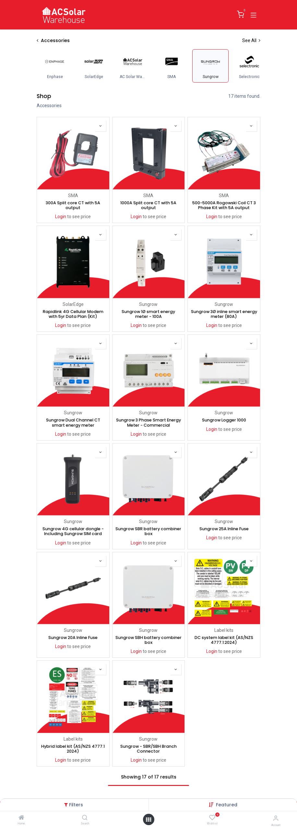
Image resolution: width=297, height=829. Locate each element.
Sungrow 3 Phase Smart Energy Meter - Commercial (148, 422)
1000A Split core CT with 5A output (148, 205)
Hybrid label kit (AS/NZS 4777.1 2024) (73, 749)
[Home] (21, 818)
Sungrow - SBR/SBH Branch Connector (148, 749)
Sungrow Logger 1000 (224, 420)
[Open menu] (148, 819)
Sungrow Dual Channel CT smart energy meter (73, 422)
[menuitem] (55, 66)
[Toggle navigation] (253, 14)
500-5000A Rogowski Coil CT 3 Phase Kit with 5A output (224, 205)
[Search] (85, 818)
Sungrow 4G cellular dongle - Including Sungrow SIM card (73, 531)
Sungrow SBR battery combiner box (148, 531)
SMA (73, 195)
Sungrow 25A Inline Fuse (224, 528)
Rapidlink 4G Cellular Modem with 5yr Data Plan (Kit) (73, 314)
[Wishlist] (212, 818)
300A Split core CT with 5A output (73, 205)
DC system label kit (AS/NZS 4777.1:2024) (224, 640)
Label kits (223, 630)
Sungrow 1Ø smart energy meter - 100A (148, 314)
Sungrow (148, 304)
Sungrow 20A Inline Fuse (73, 637)
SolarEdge (73, 304)
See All (251, 40)
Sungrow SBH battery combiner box (148, 640)
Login (60, 216)
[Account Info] (276, 818)
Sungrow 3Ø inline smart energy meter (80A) (224, 314)
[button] (226, 805)
